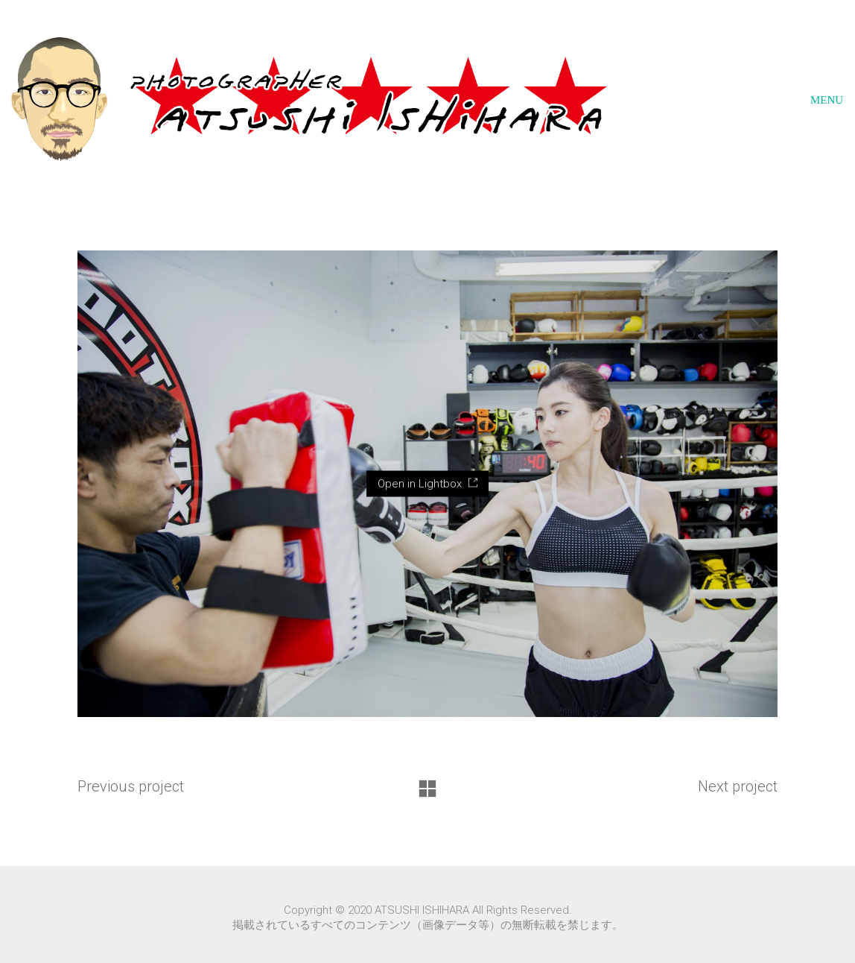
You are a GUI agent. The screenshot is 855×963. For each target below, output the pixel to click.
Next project (738, 786)
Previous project (130, 786)
